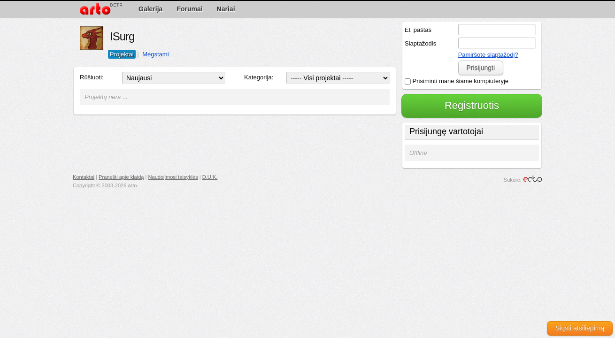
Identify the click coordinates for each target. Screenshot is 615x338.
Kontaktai (83, 177)
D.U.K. (210, 177)
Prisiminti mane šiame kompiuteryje (456, 80)
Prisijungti (480, 67)
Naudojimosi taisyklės (173, 177)
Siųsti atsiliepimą (579, 328)
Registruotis (472, 105)
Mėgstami (155, 54)
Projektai (122, 54)
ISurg (122, 36)
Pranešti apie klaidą (121, 177)
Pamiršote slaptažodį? (488, 54)
